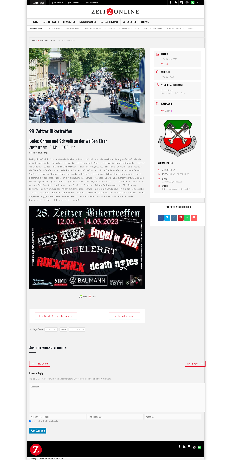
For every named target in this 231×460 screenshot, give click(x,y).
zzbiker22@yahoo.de (172, 181)
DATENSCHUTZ (75, 2)
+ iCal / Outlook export (124, 315)
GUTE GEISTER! (130, 22)
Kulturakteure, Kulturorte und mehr (65, 28)
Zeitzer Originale (109, 22)
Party (63, 329)
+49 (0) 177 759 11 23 (179, 174)
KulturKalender (87, 22)
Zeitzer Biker (77, 329)
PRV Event (40, 363)
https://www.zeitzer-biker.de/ (176, 189)
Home (35, 22)
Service (145, 22)
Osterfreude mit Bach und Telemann (100, 28)
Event (53, 40)
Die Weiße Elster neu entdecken (181, 28)
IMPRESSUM (57, 2)
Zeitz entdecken (50, 22)
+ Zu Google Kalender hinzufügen (55, 315)
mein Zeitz (51, 329)
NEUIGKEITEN (69, 22)
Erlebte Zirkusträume (153, 28)
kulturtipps (44, 40)
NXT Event (195, 363)
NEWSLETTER (92, 2)
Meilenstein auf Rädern (130, 28)
